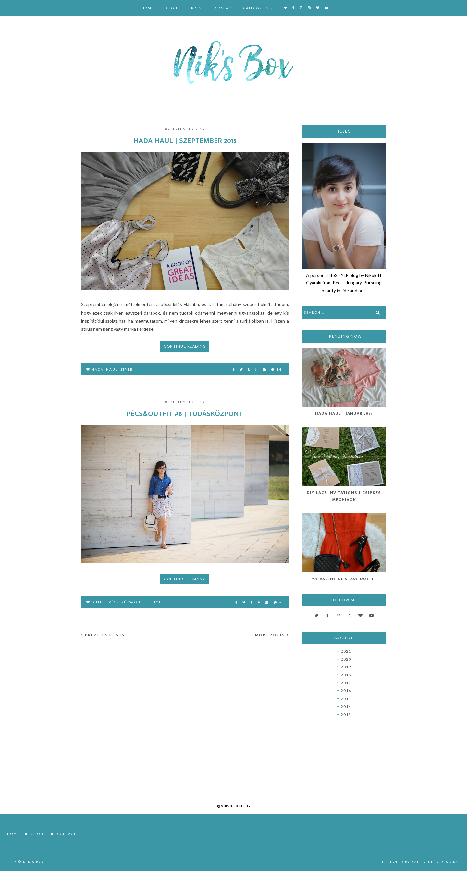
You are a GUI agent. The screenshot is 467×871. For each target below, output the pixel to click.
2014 (346, 706)
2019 (346, 666)
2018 (346, 675)
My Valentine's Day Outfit (343, 578)
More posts (272, 635)
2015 (346, 698)
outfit (99, 602)
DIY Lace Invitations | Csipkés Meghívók (344, 496)
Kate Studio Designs (435, 862)
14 (276, 369)
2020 (346, 659)
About (173, 8)
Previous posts (103, 635)
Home (147, 8)
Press (197, 8)
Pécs (114, 602)
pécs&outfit (135, 602)
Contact (224, 8)
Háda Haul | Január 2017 (344, 413)
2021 (346, 651)
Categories (256, 8)
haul (112, 369)
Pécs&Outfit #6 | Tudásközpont (185, 414)
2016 (346, 690)
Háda (98, 369)
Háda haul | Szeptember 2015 (185, 141)
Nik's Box (34, 862)
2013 (346, 714)
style (126, 369)
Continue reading (185, 346)
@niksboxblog (233, 806)
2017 (346, 682)
